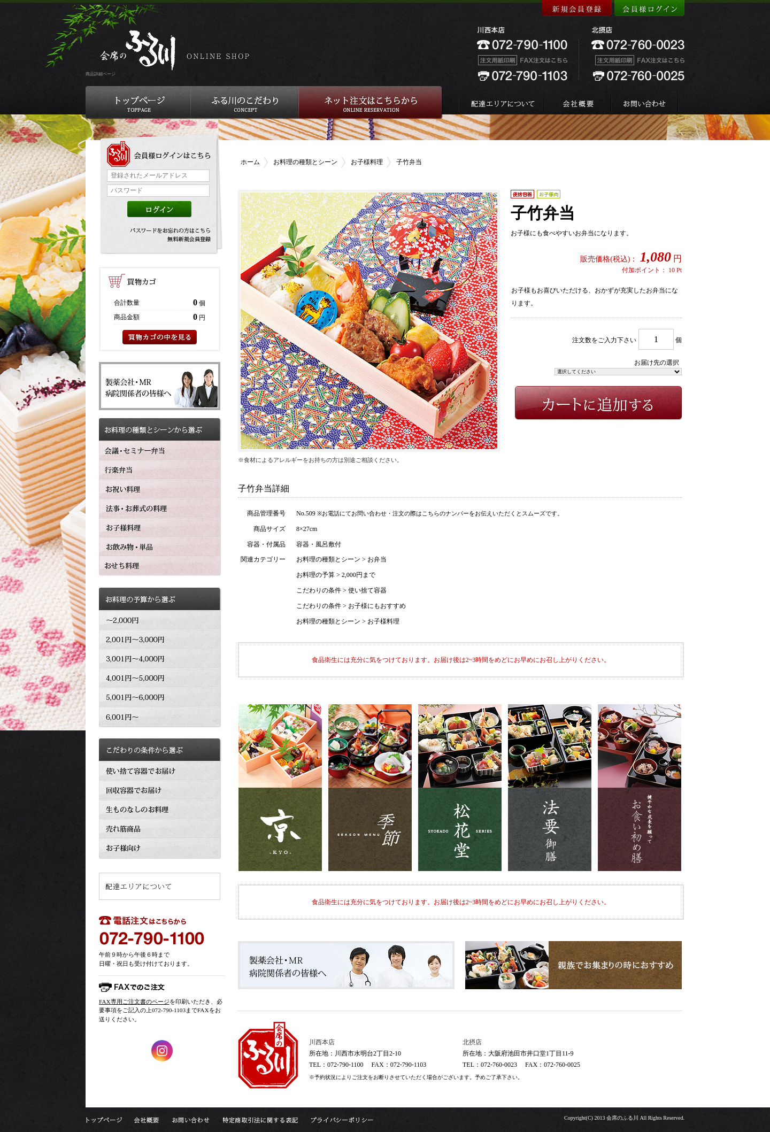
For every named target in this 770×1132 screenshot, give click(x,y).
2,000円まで (358, 575)
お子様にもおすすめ (377, 606)
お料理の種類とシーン (305, 162)
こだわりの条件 (318, 590)
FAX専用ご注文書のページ (134, 1001)
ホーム (250, 162)
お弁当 (377, 559)
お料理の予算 (315, 575)
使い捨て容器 (367, 590)
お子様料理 (367, 162)
